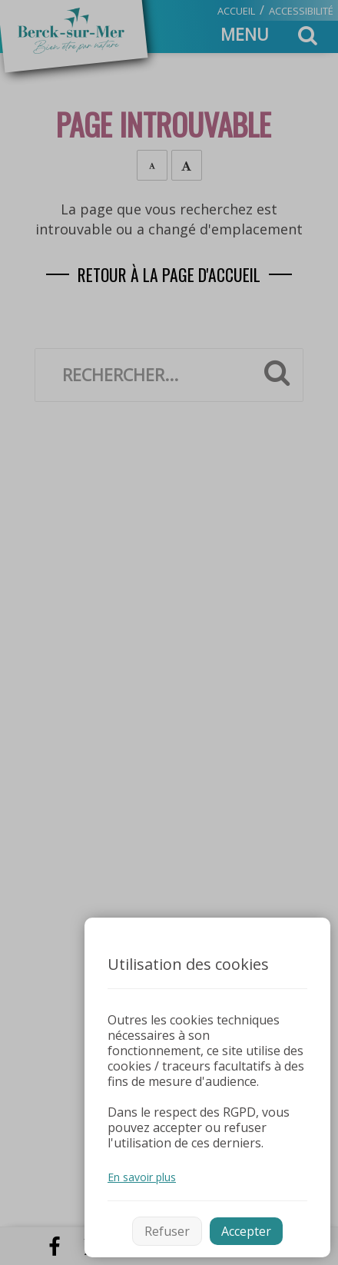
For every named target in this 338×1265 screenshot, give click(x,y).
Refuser (167, 1231)
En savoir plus (142, 1177)
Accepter (246, 1231)
